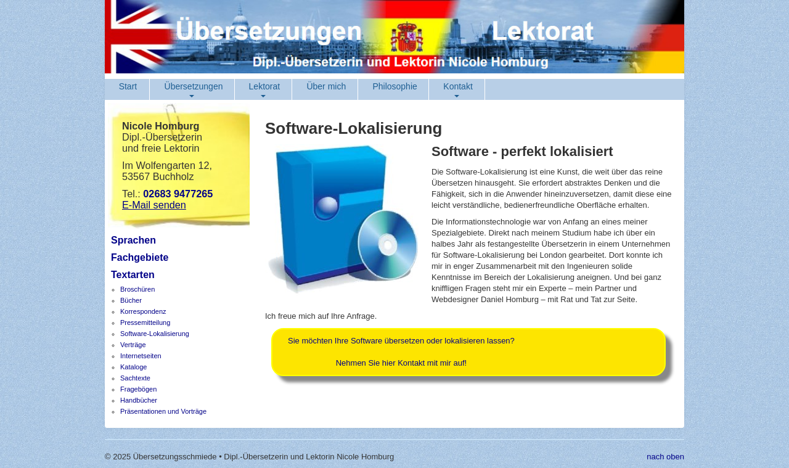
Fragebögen (138, 389)
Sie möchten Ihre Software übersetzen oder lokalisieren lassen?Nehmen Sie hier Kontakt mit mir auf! (401, 351)
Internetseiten (140, 355)
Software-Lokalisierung (154, 333)
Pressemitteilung (145, 322)
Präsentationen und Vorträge (163, 411)
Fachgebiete (139, 257)
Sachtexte (135, 378)
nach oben (665, 456)
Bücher (131, 300)
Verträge (133, 344)
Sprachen (133, 240)
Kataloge (133, 367)
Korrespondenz (143, 311)
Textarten (133, 274)
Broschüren (137, 289)
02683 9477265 (178, 193)
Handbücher (138, 400)
